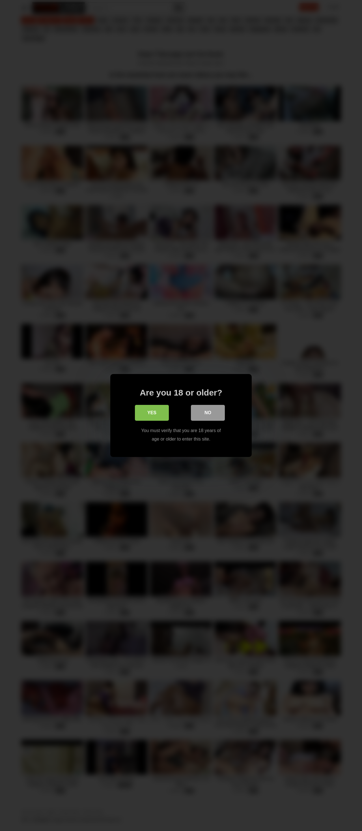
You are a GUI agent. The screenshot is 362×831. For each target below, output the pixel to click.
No (207, 412)
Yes (151, 412)
